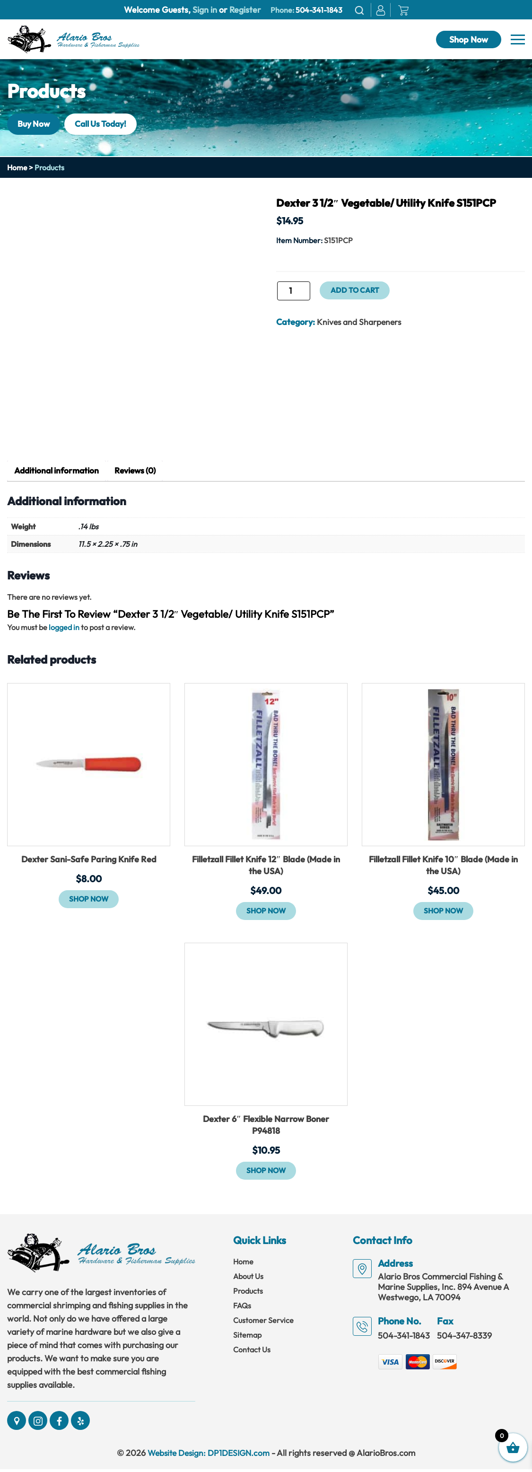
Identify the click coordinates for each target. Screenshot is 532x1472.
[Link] (73, 38)
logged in (64, 627)
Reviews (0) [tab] (140, 471)
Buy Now (35, 123)
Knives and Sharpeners (360, 321)
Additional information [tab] (58, 471)
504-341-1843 (319, 10)
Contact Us (251, 1352)
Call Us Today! (107, 123)
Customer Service (263, 1322)
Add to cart (356, 290)
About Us (248, 1278)
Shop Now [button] (89, 899)
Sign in (204, 9)
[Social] (16, 1423)
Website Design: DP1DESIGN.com (208, 1455)
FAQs (242, 1308)
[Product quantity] (293, 290)
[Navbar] (518, 40)
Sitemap (247, 1337)
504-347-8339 (464, 1337)
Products (248, 1293)
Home (17, 167)
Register (244, 9)
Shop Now (468, 39)
